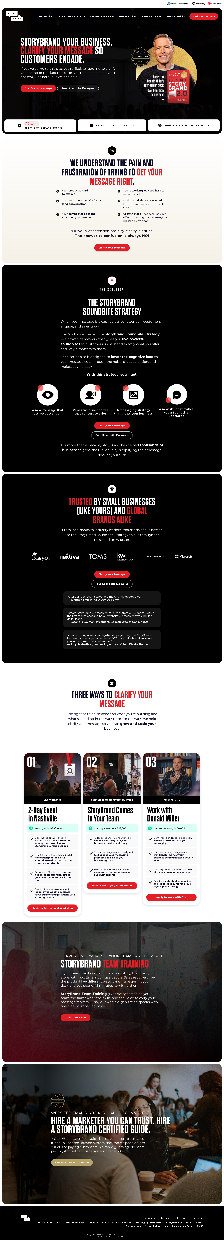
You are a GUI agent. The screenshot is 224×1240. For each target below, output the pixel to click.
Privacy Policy (152, 1226)
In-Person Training (175, 16)
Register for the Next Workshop (52, 908)
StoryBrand (200, 3)
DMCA (200, 1226)
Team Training (45, 16)
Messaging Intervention (149, 1223)
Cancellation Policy (182, 1226)
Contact (199, 1223)
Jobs (188, 1223)
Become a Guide (127, 16)
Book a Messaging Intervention (112, 885)
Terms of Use (133, 1226)
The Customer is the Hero (70, 1223)
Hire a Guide (45, 1223)
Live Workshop (124, 1223)
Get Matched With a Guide (71, 16)
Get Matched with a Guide (72, 1162)
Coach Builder (216, 3)
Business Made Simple (180, 3)
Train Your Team (75, 1017)
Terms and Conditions (117, 1237)
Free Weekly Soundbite (102, 16)
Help (166, 1226)
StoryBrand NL (174, 1223)
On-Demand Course (150, 16)
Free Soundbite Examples (78, 88)
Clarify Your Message (204, 16)
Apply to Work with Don (171, 897)
